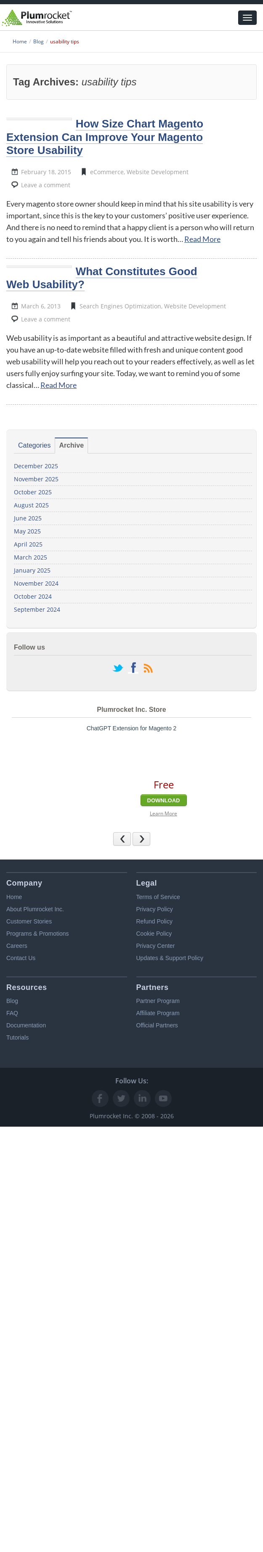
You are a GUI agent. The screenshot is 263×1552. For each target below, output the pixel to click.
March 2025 (30, 557)
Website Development (158, 172)
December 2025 (36, 466)
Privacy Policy (154, 909)
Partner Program (158, 1001)
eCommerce (107, 172)
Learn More (163, 813)
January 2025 (32, 570)
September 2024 (37, 609)
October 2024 (33, 596)
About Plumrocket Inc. (35, 909)
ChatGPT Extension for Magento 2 (132, 728)
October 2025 (33, 492)
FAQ (12, 1013)
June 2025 (28, 518)
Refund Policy (154, 921)
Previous (130, 838)
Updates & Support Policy (170, 958)
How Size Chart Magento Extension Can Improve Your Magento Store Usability (104, 136)
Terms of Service (158, 897)
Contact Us (20, 958)
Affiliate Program (158, 1013)
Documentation (26, 1025)
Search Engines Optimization (120, 306)
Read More (202, 239)
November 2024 (36, 583)
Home (14, 897)
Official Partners (157, 1025)
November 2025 (36, 479)
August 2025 (31, 505)
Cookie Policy (154, 933)
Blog (12, 1001)
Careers (16, 945)
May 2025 (27, 531)
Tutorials (17, 1037)
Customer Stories (29, 921)
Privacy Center (155, 945)
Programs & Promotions (37, 933)
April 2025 (28, 544)
